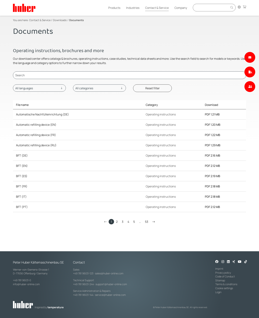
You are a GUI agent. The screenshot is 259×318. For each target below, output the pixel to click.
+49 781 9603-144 (83, 295)
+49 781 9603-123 (83, 273)
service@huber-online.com (110, 295)
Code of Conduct (225, 276)
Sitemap (220, 280)
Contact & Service (157, 8)
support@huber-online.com (111, 284)
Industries (132, 8)
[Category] (99, 88)
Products (114, 8)
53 (146, 222)
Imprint (219, 268)
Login (218, 292)
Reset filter (152, 88)
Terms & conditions (226, 284)
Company (180, 8)
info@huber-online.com (26, 284)
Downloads (60, 20)
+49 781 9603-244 (83, 284)
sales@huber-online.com (109, 273)
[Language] (39, 88)
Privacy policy (223, 272)
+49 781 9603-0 (22, 280)
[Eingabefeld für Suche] (211, 7)
